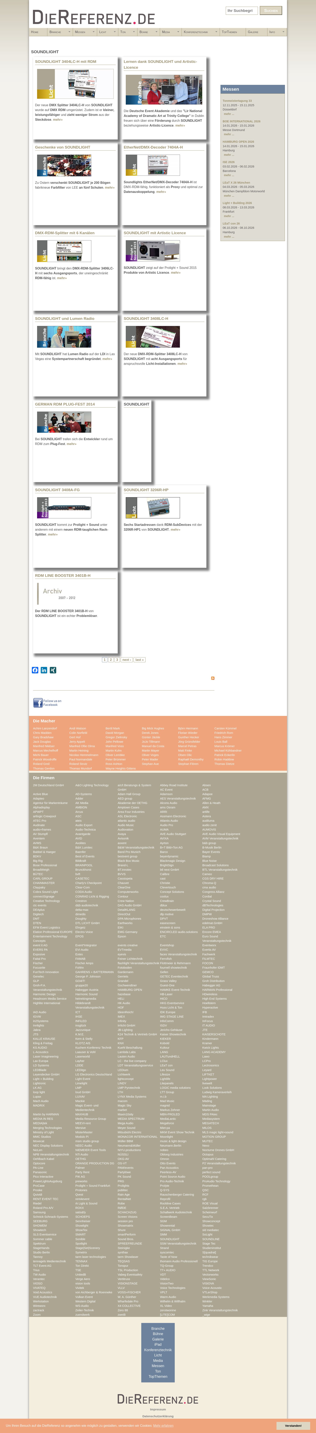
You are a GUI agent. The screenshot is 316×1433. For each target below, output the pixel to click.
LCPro (206, 1061)
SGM (163, 1221)
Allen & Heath (211, 803)
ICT (77, 1012)
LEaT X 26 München (236, 182)
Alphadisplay (41, 807)
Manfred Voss (115, 746)
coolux (164, 896)
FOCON (207, 963)
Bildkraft (80, 860)
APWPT (38, 811)
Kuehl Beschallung (130, 1047)
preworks (81, 1181)
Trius (36, 1270)
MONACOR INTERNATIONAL (138, 1136)
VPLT (163, 1292)
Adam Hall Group (129, 794)
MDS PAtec (209, 1114)
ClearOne (124, 887)
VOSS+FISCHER (129, 1292)
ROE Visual (210, 1203)
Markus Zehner (170, 1110)
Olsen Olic (185, 755)
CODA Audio (83, 891)
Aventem (39, 838)
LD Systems (41, 1065)
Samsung (39, 1212)
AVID (78, 838)
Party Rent (82, 1172)
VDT (163, 1274)
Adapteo (38, 798)
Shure (122, 1230)
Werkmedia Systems (216, 1297)
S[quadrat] (209, 1252)
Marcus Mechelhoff (45, 750)
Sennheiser (82, 1221)
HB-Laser (166, 994)
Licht (106, 33)
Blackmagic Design (172, 860)
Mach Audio (41, 1101)
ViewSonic (209, 1279)
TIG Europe (210, 1261)
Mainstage (209, 1105)
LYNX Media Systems (132, 1096)
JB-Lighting (125, 1030)
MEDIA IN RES (43, 1118)
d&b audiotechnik (86, 905)
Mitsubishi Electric (129, 1132)
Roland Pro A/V (43, 1207)
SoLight (207, 1234)
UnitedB (80, 1274)
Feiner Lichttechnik (130, 958)
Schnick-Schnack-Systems (50, 1216)
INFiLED (81, 1021)
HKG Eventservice (172, 1003)
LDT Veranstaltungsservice (135, 1065)
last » (139, 659)
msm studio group (87, 1141)
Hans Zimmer (223, 737)
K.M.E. (79, 1034)
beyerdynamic (169, 856)
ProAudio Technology (216, 1181)
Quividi (37, 1194)
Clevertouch (168, 887)
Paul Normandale (80, 759)
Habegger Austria (86, 989)
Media (169, 33)
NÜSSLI (123, 1154)
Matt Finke (185, 750)
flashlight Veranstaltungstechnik (138, 963)
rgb (204, 1199)
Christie (165, 883)
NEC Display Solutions (48, 1145)
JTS (35, 1034)
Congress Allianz (213, 891)
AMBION (81, 807)
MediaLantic (168, 1118)
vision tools (82, 1283)
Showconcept (211, 1221)
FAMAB (80, 958)
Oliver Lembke (115, 755)
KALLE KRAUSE (44, 1038)
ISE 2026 (229, 162)
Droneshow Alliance (215, 918)
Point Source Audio (172, 1176)
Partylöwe (124, 1172)
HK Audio (124, 1003)
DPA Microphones (129, 918)
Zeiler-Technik (84, 1310)
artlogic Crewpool (44, 816)
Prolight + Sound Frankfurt (92, 1185)
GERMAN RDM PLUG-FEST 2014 (65, 404)
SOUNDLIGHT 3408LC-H (146, 318)
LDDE (79, 1065)
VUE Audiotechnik (45, 1297)
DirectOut (124, 914)
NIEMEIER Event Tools (90, 1150)
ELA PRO (208, 927)
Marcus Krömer (224, 746)
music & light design (173, 1141)
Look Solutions (212, 1087)
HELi (121, 998)
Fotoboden (125, 967)
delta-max (81, 909)
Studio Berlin (41, 1252)
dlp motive (167, 914)
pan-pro (207, 1167)
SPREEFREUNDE (130, 1243)
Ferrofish (166, 958)
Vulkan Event (84, 1297)
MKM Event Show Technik (177, 1132)
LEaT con (166, 1065)
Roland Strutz (78, 763)
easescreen (167, 923)
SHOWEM (40, 1225)
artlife (206, 811)
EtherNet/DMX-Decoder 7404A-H (153, 147)
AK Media (81, 803)
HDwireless (209, 994)
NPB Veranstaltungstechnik (51, 1154)
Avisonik (123, 838)
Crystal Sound (211, 901)
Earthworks (125, 923)
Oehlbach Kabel (43, 1159)
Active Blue (40, 794)
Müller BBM (125, 1141)
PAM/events (125, 1167)
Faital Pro (39, 958)
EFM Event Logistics (46, 927)
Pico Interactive (43, 1176)
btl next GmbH (169, 869)
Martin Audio (210, 1110)
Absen (206, 785)
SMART (80, 1234)
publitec (123, 1190)
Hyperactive (210, 1007)
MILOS (207, 1127)
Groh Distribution (213, 981)
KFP (121, 1038)
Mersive (80, 1127)
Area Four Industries (131, 811)
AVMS (37, 843)
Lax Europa (40, 1061)
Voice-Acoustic (212, 1287)
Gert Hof (75, 737)
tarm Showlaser (128, 1256)
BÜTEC (38, 874)
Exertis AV (209, 949)
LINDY (122, 1083)
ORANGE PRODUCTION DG (94, 1163)
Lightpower (209, 1078)
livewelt (207, 1083)
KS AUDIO (40, 1047)
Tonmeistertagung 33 (237, 100)
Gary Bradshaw (43, 737)
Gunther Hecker (188, 737)
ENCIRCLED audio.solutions (179, 932)
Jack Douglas (42, 741)
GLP (36, 981)
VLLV (121, 1287)
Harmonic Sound (86, 994)
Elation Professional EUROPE (53, 932)
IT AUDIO (208, 1025)
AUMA (164, 829)
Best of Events (85, 856)
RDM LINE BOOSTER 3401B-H (62, 575)
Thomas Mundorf (80, 768)
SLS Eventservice (44, 1234)
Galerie (253, 32)
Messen (84, 33)
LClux (164, 1061)
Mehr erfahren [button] (163, 1425)
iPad (157, 1345)
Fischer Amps (84, 963)
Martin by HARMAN (46, 1114)
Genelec (38, 976)
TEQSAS (124, 1261)
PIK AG (80, 1176)
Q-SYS (164, 1190)
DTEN (37, 923)
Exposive (39, 954)
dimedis (80, 914)
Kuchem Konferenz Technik (93, 1047)
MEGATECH (210, 1123)
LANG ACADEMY (214, 1052)
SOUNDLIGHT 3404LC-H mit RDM (65, 61)
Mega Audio (125, 1123)
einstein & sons (170, 927)
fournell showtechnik (173, 967)
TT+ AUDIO (167, 1270)
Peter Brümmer (116, 759)
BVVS (122, 874)
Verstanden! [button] (293, 1425)
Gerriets (123, 976)
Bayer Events (211, 852)
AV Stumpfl (40, 834)
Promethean (210, 1185)
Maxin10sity (125, 1114)
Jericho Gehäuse (171, 1030)
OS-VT (122, 1163)
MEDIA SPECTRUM (131, 1118)
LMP (78, 1087)
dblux (163, 905)
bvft (77, 874)
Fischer (38, 963)
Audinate (39, 825)
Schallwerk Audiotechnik (176, 1212)
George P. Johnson (88, 976)
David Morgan (115, 732)
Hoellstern (209, 1003)
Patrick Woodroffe (44, 759)
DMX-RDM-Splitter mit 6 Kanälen (65, 233)
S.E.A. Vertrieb (170, 1207)
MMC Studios (42, 1136)
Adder (79, 798)
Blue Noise (209, 860)
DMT (36, 918)
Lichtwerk (124, 1074)
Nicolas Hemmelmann (83, 755)
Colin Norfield (78, 732)
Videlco (165, 1279)
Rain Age (124, 1194)
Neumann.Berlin (170, 1145)
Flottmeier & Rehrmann (175, 963)
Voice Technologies (172, 1287)
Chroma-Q (209, 883)
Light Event (82, 1078)
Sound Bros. (126, 1239)
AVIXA (164, 838)
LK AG (37, 1087)
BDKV (37, 856)
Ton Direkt (82, 1265)
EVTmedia (125, 949)
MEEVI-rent (83, 1123)
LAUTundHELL (170, 1056)
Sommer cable (42, 1239)
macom (122, 1101)
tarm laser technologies (90, 1256)
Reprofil (165, 1199)
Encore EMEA (211, 932)
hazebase (124, 994)
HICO (163, 998)
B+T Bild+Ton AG (171, 847)
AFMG (206, 798)
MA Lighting (210, 1096)
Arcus (79, 811)
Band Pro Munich (129, 852)
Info (275, 33)
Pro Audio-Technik (172, 1181)
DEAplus (39, 909)
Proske (37, 1190)
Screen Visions (127, 1216)
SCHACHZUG (127, 1212)
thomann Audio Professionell (179, 1261)
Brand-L (123, 865)
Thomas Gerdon (43, 768)
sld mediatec (210, 1230)
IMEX (121, 1016)
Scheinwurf (209, 1212)
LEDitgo (80, 1070)
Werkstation (41, 1301)
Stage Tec (208, 1243)
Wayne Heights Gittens (121, 768)
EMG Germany (127, 932)
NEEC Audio (83, 1145)
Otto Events (168, 1163)
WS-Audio (82, 1305)
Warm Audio (168, 1297)
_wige (206, 1314)
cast (162, 878)
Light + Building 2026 (237, 203)
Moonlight (166, 1136)
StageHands (41, 1248)
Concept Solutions (172, 891)
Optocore (39, 1163)
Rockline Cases (170, 1203)
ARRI (163, 811)
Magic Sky (124, 1105)
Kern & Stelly (84, 1038)
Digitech (38, 914)
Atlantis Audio (169, 820)
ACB (205, 789)
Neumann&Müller (129, 1145)
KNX (121, 1043)
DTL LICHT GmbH (87, 923)
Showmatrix (125, 1225)
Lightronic (39, 1083)
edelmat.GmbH (212, 923)
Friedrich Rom (223, 732)
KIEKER (165, 1038)
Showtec (208, 1225)
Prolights (123, 1185)
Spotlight (81, 1243)
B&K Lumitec (84, 847)
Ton (126, 33)
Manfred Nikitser (44, 746)
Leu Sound (167, 1070)
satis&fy (80, 1212)
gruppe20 (81, 985)
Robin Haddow (224, 759)
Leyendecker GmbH (46, 1074)
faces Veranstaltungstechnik (178, 954)
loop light (39, 1092)
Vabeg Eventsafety (130, 1274)
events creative (128, 945)
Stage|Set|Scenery (87, 1248)
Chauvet (123, 883)
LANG (164, 1052)
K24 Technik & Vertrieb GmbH (137, 1034)
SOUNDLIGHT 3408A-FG (57, 490)
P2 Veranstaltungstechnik (219, 1163)
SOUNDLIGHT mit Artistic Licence (155, 233)
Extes (79, 954)
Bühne (147, 33)
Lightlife (165, 1078)
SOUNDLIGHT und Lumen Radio (64, 318)
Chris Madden (42, 732)
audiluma (208, 820)
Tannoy (38, 1256)
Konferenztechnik (199, 33)
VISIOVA (208, 1283)
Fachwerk (208, 954)
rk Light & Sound (86, 1203)
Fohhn (79, 967)
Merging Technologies (47, 1127)
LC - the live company (132, 1061)
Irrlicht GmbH (126, 1025)
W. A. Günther (127, 1297)
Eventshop (167, 945)
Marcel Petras (187, 746)
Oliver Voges (150, 755)
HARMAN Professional (217, 989)
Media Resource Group (90, 1118)
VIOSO (38, 1283)
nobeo (164, 1150)
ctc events (39, 905)
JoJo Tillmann (151, 741)
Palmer (80, 1167)
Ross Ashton (114, 763)
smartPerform (127, 1234)
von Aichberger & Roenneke (93, 1292)
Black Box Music (128, 860)
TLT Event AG (42, 1265)
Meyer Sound (126, 1127)
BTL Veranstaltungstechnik (220, 869)
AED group (125, 798)
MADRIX (39, 1105)
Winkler (207, 1301)
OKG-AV (123, 1159)
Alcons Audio (168, 803)
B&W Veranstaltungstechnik (136, 847)
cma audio (209, 887)
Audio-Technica (85, 829)
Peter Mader (150, 759)
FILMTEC (208, 958)
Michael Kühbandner (228, 750)
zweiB (122, 1314)
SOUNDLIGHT (170, 1239)
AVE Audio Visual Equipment (221, 834)
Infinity (122, 1021)
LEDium (123, 1070)
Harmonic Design (44, 994)
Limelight (81, 1083)
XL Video (166, 1305)
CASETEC (82, 878)
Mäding (207, 1101)
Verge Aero (82, 1279)
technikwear (210, 1256)
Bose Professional (45, 865)
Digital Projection (213, 909)
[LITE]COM (167, 1314)
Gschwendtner (127, 985)
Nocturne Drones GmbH (218, 1150)
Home (34, 32)
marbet (122, 1110)
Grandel (123, 981)
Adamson (166, 794)
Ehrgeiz (80, 927)
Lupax (37, 1096)
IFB (204, 1012)
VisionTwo (167, 1283)
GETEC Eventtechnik (174, 976)
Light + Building (43, 1078)
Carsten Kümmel (225, 728)
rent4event (82, 1199)
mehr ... (229, 113)
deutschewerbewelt (172, 909)
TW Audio (39, 1274)
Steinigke (124, 1248)
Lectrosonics (210, 1065)
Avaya (122, 834)
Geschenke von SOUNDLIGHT (62, 147)
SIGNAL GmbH (170, 1230)
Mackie (80, 1101)
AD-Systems (83, 794)
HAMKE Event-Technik (175, 989)
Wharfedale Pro (128, 1301)
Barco (164, 852)
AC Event (166, 789)
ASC (78, 816)
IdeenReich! (126, 1012)
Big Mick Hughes (153, 728)
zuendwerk (82, 1314)
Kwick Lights (210, 1047)
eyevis (122, 954)
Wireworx (39, 1305)
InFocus (207, 1021)
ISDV (163, 1025)
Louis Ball (220, 741)
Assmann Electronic (173, 816)
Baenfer (80, 852)
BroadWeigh (41, 869)
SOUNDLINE (211, 1239)
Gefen (164, 972)
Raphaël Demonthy (191, 759)
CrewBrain (167, 901)
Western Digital (85, 1301)
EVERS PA (40, 949)
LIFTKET (208, 1074)
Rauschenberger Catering (177, 1194)
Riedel (37, 1203)
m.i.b (163, 1096)
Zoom (37, 1314)
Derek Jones (150, 732)
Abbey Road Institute (174, 785)
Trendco (207, 1265)
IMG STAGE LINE (172, 1016)
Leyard (206, 1070)
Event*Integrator (86, 945)
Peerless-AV (168, 1172)
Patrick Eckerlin (224, 755)
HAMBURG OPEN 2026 (238, 141)
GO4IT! (80, 981)
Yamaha (207, 1305)
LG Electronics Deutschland (93, 1074)
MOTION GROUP (214, 1136)
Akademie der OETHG (132, 803)
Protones (81, 1190)
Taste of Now (168, 1256)
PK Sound (124, 1176)
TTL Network (210, 1270)
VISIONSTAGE (128, 1283)
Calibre (164, 874)
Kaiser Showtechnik (173, 1034)
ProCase (39, 1185)
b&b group (209, 843)
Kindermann (210, 1038)
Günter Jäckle (151, 737)
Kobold (164, 1043)
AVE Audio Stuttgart (173, 834)
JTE (205, 1030)
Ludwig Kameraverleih (217, 1092)
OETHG (80, 1159)
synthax (123, 1252)
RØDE (122, 1207)
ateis (78, 820)
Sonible (80, 1239)
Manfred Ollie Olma (82, 746)
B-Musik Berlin (211, 847)
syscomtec (167, 1252)
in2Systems (40, 1021)
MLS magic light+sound (217, 1132)
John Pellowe (114, 741)
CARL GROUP (43, 878)
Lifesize (165, 1074)
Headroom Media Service (50, 998)
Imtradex (208, 1016)
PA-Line (38, 1167)
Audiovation (125, 829)
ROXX (79, 1207)
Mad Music (167, 1101)
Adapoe (207, 794)
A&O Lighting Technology (92, 785)
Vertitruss (124, 1279)
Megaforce (167, 1123)
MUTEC (207, 1141)
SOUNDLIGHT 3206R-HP (146, 490)
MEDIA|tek (40, 1123)
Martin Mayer (150, 750)
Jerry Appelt (77, 741)
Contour (123, 896)
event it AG (40, 945)
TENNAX (81, 1261)
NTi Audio (81, 1154)
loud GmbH (82, 1092)
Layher (79, 1061)
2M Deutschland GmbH (48, 785)
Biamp (206, 856)
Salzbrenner (210, 1207)
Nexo (205, 1145)
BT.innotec (125, 869)
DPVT (164, 918)
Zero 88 (123, 1310)
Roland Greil (41, 763)
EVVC (164, 949)
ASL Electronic (127, 816)
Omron (164, 1159)
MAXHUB (81, 1114)
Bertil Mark (113, 728)
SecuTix (207, 1216)
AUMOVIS (209, 829)
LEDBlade (39, 1070)
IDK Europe (167, 1012)
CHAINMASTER (44, 883)
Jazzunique (82, 1030)
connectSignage (43, 896)
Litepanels (167, 1083)
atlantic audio (126, 820)
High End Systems (214, 998)
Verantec (39, 1279)
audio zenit (209, 825)
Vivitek (79, 1287)
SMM (163, 1234)
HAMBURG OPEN (130, 989)
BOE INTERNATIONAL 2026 (241, 121)
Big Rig (38, 860)
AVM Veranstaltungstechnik (220, 838)
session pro (125, 1221)
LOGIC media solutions (175, 1087)
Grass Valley (168, 981)
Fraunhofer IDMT (213, 967)
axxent (122, 843)
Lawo (205, 1056)
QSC (205, 1190)
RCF (205, 1194)
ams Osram (167, 807)
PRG (121, 1181)
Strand (164, 1248)
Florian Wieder (188, 732)
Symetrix (81, 1252)
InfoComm (167, 1021)
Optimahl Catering (214, 1159)
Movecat (38, 1141)
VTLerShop (209, 1292)
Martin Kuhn (114, 750)
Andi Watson (77, 728)
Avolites (80, 843)
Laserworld (82, 1056)
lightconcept (126, 1078)
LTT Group (167, 1092)
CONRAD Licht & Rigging (92, 896)
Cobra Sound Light (45, 891)
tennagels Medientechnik (49, 1261)
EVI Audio (81, 949)
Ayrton (164, 843)
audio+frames (42, 829)
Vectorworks (210, 1274)
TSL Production (128, 1270)
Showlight (81, 1225)
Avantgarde (82, 834)
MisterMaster (84, 1132)
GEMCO (208, 972)
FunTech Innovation (46, 972)
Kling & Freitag (43, 1043)
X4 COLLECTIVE (129, 1305)
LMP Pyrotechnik (129, 1087)
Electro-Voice (84, 932)
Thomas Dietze (224, 763)
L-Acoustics (40, 1052)
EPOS (79, 936)
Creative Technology (46, 901)
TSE (78, 1270)
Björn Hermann (188, 728)
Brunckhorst (83, 869)
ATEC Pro (39, 820)
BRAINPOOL (84, 865)
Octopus (207, 1154)
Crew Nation (126, 901)
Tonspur (123, 1265)
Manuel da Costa (153, 746)
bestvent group (127, 856)
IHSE (78, 1016)
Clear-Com (82, 887)
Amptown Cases (128, 807)
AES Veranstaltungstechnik (178, 798)
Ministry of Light (43, 1132)
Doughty (80, 918)
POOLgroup (210, 1176)
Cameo (207, 874)
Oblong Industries (171, 1154)
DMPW (207, 914)
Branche (58, 33)
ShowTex (81, 1230)
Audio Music (126, 825)
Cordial (207, 896)
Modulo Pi (81, 1136)
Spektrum (39, 1243)
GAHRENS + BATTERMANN (94, 972)
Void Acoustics (42, 1292)
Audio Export (83, 825)
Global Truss (210, 976)
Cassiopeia (125, 878)
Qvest (79, 1194)
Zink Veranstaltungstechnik (220, 1310)
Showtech (39, 1230)
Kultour (164, 1047)
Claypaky (39, 887)
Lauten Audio (126, 1056)
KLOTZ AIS (82, 1043)
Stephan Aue (150, 763)
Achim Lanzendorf (45, 728)
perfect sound (211, 1172)
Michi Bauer (41, 755)
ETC (163, 936)
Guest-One (167, 985)
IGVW (37, 1016)
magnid (165, 1105)
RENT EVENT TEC (45, 1199)
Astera (206, 816)
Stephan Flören (188, 763)
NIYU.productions (129, 1150)
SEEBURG (40, 1221)
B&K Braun (40, 847)
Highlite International (46, 1003)
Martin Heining (78, 750)
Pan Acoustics (169, 1167)
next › (127, 659)
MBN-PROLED (170, 1114)
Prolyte (164, 1185)
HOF (121, 1007)
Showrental (167, 1225)
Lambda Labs (127, 1052)
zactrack (38, 1310)
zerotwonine (168, 1310)
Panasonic (40, 1172)
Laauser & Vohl (85, 1052)
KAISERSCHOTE (214, 1034)
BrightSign (167, 865)
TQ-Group (166, 1265)
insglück (80, 1025)
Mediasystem (211, 1118)
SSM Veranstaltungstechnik (178, 1243)
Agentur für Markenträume (50, 803)
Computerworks (128, 891)
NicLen (37, 1150)
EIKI (120, 927)
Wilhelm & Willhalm (172, 1301)
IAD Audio (39, 1012)
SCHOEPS (82, 1216)
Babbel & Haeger (44, 852)
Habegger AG (211, 985)
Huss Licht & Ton (171, 1007)
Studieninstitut (211, 1248)
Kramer (207, 1043)
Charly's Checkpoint (88, 883)
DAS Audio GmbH (129, 905)
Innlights (38, 1025)
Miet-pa (165, 1127)
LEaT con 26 (231, 223)
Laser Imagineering (45, 1056)
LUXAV (80, 1096)
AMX (205, 807)
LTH (120, 1092)
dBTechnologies (212, 905)
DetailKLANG (126, 909)
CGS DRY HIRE (213, 878)
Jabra (37, 1030)
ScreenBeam (168, 1216)
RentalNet (124, 1199)
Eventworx (209, 945)
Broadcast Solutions (215, 865)
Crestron (81, 901)
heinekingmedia (85, 998)
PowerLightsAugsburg (47, 1181)
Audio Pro (166, 825)
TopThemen (229, 32)
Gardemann (125, 972)
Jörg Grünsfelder (189, 741)
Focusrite (39, 967)
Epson (122, 936)
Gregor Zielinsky (116, 737)
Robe (121, 1203)
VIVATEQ (39, 1287)
